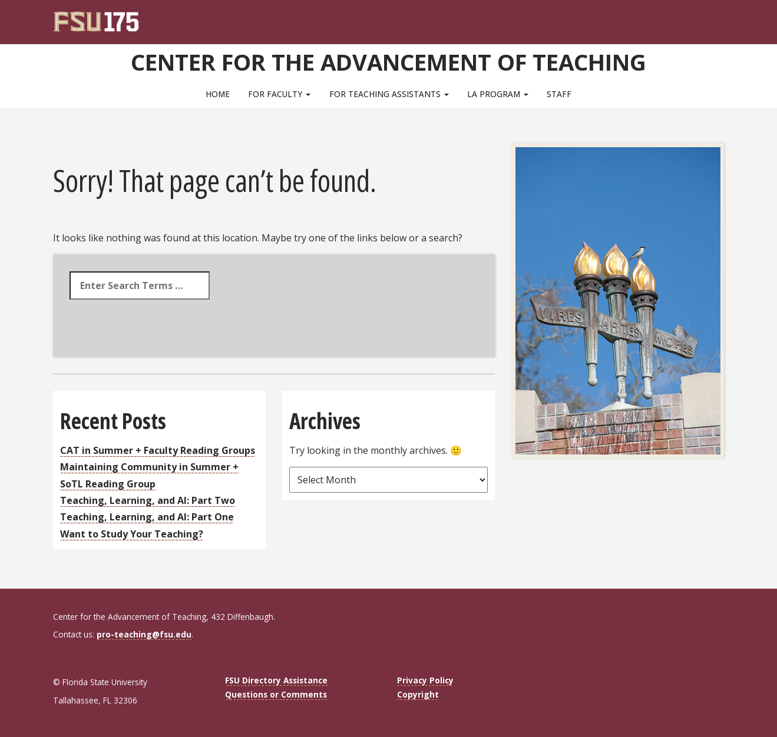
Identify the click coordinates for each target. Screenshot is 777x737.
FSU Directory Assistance (276, 680)
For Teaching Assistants (389, 93)
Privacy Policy (425, 680)
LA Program (497, 93)
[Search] (707, 18)
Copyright (418, 694)
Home (218, 93)
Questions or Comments (276, 694)
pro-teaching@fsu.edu (144, 634)
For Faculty (279, 93)
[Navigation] (723, 18)
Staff (559, 93)
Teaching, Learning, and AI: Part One (147, 516)
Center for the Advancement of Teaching (388, 62)
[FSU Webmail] (691, 18)
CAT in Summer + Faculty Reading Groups (157, 450)
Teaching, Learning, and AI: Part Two (147, 500)
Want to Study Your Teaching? (131, 533)
